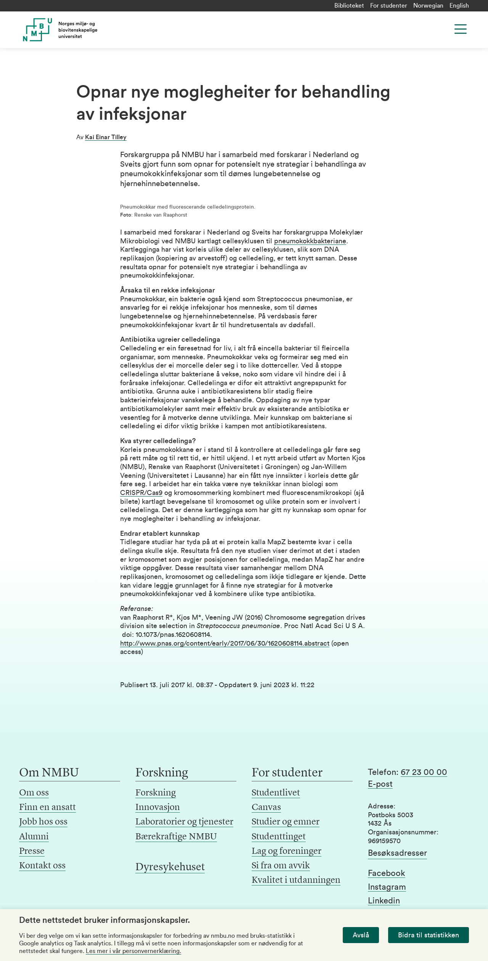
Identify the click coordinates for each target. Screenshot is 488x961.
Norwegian (428, 6)
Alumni (34, 837)
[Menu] (460, 29)
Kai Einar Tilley (106, 137)
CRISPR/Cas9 (141, 492)
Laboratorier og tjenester (184, 822)
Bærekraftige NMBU (176, 837)
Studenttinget (279, 837)
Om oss (34, 793)
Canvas (266, 807)
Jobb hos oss (43, 822)
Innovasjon (157, 807)
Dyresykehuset (170, 867)
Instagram (387, 887)
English (459, 6)
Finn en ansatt (47, 807)
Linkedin (384, 901)
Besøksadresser (397, 853)
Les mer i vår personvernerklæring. (133, 951)
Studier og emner (285, 822)
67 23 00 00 (424, 772)
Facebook (386, 873)
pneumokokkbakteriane (310, 241)
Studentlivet (276, 793)
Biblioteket (349, 6)
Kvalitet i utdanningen (296, 880)
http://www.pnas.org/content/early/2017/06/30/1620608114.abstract (224, 643)
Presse (32, 851)
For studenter (388, 6)
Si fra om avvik (281, 866)
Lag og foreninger (286, 851)
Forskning (155, 793)
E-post (380, 784)
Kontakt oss (42, 866)
